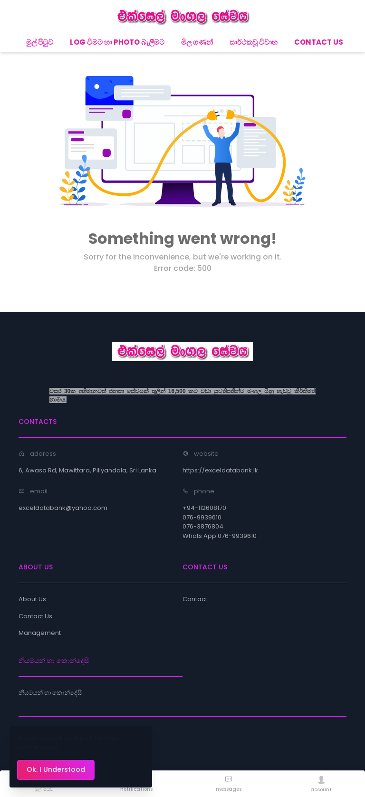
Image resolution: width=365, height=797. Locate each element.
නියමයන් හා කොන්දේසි (50, 692)
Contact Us (35, 616)
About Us (32, 599)
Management (40, 632)
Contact (194, 599)
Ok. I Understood (56, 769)
